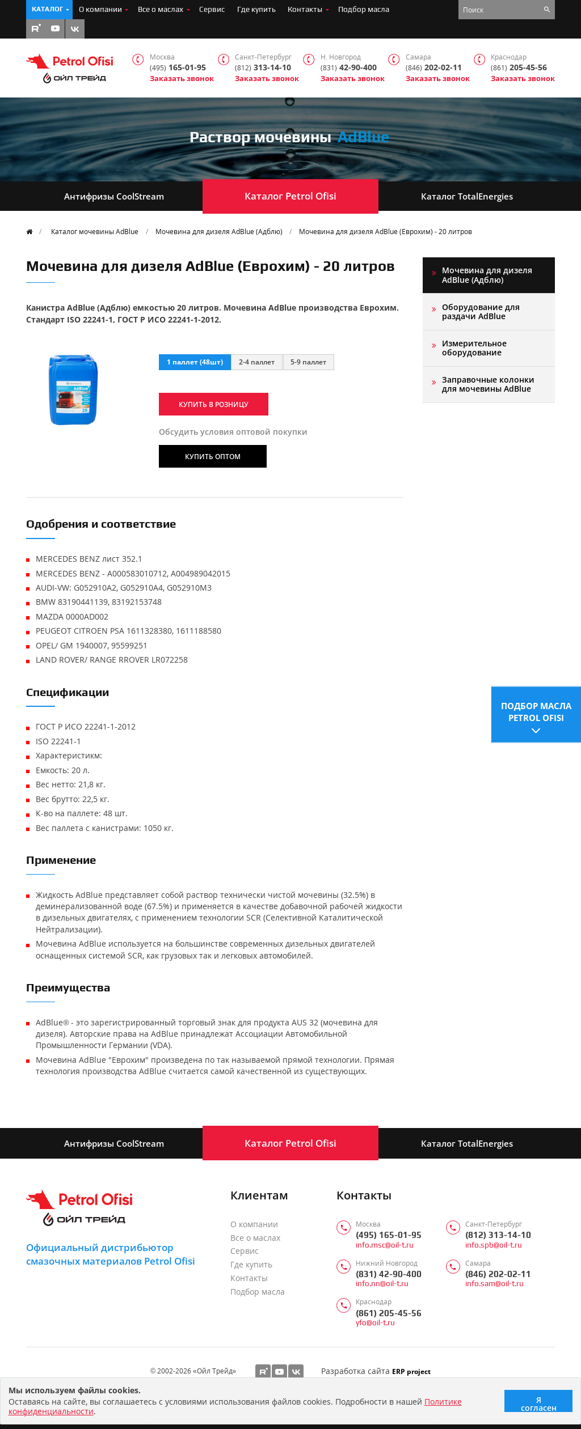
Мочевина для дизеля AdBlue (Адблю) (219, 231)
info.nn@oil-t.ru (382, 1283)
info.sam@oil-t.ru (494, 1283)
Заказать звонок (182, 78)
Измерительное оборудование (474, 348)
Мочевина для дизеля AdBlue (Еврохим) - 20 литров (385, 231)
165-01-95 (178, 68)
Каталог (47, 9)
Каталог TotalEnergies (467, 196)
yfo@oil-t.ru (375, 1322)
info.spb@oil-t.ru (493, 1245)
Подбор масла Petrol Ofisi (536, 710)
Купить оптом (213, 456)
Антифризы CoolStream (114, 196)
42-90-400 (349, 68)
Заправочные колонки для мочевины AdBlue (488, 384)
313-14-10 (263, 68)
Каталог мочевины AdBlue (94, 231)
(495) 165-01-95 (389, 1235)
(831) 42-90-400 (389, 1274)
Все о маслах (160, 9)
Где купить (256, 9)
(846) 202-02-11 (498, 1274)
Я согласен (539, 1403)
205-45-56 (519, 68)
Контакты (305, 9)
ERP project (411, 1371)
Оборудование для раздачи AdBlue (481, 311)
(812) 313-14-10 (498, 1235)
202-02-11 (434, 68)
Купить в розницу (214, 404)
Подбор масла (363, 9)
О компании (100, 9)
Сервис (212, 9)
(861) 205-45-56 (389, 1313)
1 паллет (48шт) (195, 361)
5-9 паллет (308, 361)
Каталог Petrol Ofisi (290, 195)
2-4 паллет (257, 361)
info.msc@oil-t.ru (385, 1245)
